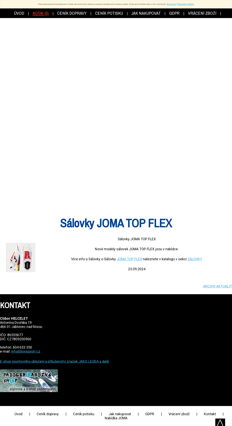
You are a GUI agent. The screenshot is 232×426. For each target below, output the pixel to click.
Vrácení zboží (179, 414)
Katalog (89, 145)
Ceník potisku (83, 414)
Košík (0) (41, 13)
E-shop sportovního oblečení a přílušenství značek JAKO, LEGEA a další (54, 361)
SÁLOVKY (194, 259)
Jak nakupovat (120, 414)
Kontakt (210, 414)
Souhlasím (171, 4)
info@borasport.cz (25, 351)
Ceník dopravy (48, 414)
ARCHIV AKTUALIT (217, 286)
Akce (150, 145)
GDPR (149, 414)
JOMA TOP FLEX (129, 259)
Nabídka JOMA (116, 418)
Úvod (18, 414)
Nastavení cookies (186, 4)
